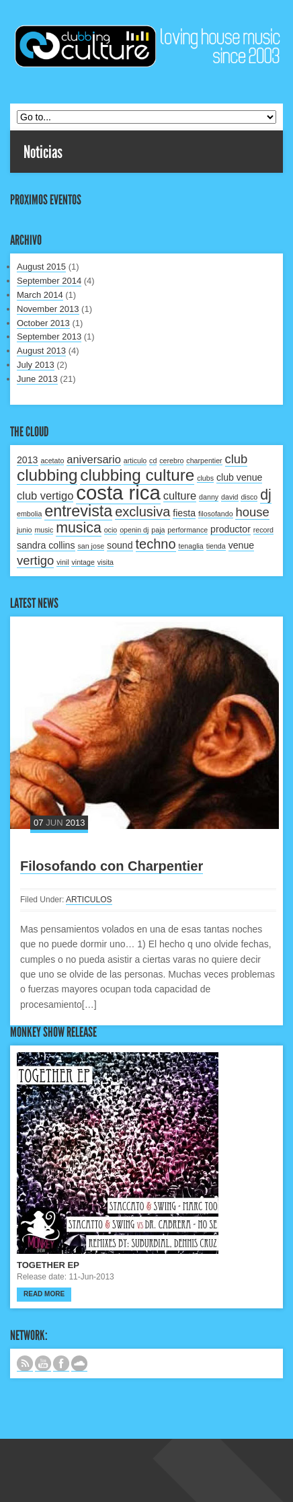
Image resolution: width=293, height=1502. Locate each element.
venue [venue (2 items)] (241, 545)
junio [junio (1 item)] (24, 530)
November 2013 (48, 309)
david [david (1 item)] (229, 497)
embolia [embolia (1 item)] (29, 514)
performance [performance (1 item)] (187, 530)
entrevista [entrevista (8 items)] (78, 511)
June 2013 (37, 379)
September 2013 (49, 336)
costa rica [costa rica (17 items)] (118, 492)
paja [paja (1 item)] (158, 530)
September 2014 (49, 281)
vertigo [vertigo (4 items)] (35, 560)
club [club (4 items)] (236, 459)
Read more (44, 1294)
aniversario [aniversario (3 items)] (94, 459)
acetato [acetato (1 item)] (52, 461)
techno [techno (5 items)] (156, 544)
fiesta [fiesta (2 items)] (184, 513)
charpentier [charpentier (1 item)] (204, 461)
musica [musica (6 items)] (78, 528)
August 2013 (41, 351)
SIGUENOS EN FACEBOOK (61, 1363)
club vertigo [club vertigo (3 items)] (45, 495)
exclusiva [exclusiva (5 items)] (142, 511)
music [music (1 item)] (43, 530)
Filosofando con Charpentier (111, 866)
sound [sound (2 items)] (120, 545)
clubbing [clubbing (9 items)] (47, 475)
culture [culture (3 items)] (180, 495)
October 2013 (43, 323)
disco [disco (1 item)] (249, 497)
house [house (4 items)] (252, 512)
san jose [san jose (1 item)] (90, 546)
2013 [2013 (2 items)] (27, 459)
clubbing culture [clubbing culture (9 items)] (137, 475)
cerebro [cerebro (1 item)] (171, 461)
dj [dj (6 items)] (265, 495)
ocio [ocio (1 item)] (111, 530)
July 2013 (35, 365)
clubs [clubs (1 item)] (205, 478)
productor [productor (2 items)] (230, 529)
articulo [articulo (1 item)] (135, 461)
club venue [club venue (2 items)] (239, 477)
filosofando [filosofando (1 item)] (215, 514)
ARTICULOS (89, 899)
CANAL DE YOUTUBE (43, 1363)
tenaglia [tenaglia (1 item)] (190, 546)
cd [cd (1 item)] (153, 461)
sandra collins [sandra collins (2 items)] (46, 545)
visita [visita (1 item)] (105, 562)
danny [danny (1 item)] (208, 497)
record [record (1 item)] (263, 530)
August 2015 (41, 267)
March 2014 (40, 295)
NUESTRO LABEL (79, 1363)
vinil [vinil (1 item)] (62, 562)
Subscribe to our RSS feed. (25, 1363)
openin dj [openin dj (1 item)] (134, 530)
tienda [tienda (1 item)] (216, 546)
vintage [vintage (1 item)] (82, 562)
